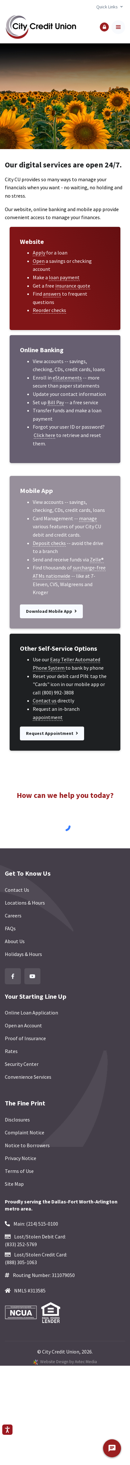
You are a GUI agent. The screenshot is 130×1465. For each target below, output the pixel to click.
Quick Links (107, 7)
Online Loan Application (31, 1012)
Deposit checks (49, 543)
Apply (39, 252)
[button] (104, 26)
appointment (48, 717)
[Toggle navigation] (118, 27)
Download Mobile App (51, 611)
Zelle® (97, 559)
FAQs (10, 928)
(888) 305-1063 (21, 1262)
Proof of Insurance (25, 1038)
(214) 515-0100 (42, 1223)
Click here (44, 435)
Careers (13, 915)
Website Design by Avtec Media (68, 1361)
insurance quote (72, 285)
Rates (11, 1051)
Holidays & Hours (23, 954)
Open (39, 261)
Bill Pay (56, 402)
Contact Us (17, 890)
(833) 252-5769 (21, 1244)
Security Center (22, 1064)
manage (88, 518)
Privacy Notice (20, 1158)
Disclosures (17, 1119)
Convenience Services (28, 1077)
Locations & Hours (25, 902)
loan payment (64, 277)
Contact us (44, 700)
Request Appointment (52, 733)
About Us (15, 941)
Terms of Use (19, 1171)
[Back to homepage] (41, 27)
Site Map (14, 1184)
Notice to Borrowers (27, 1145)
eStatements (67, 377)
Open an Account (23, 1025)
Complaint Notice (24, 1132)
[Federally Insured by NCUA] (22, 1312)
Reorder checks (49, 310)
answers (52, 293)
